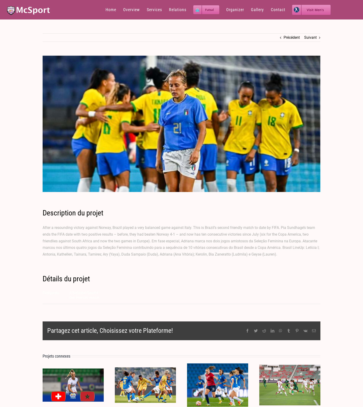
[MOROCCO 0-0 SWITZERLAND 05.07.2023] (73, 385)
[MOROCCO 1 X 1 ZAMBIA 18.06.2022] (289, 385)
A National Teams (83, 293)
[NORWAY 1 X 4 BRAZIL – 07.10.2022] (217, 385)
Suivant (310, 37)
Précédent (292, 37)
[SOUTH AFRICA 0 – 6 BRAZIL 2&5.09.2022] (145, 385)
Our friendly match (84, 297)
